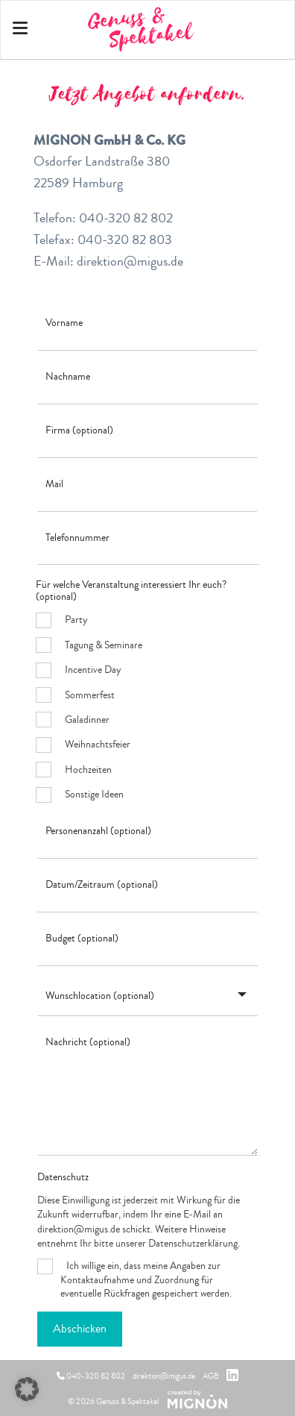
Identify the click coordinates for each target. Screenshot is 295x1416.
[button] (27, 1389)
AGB (211, 1376)
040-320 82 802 (91, 1376)
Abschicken (80, 1329)
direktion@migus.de (164, 1376)
